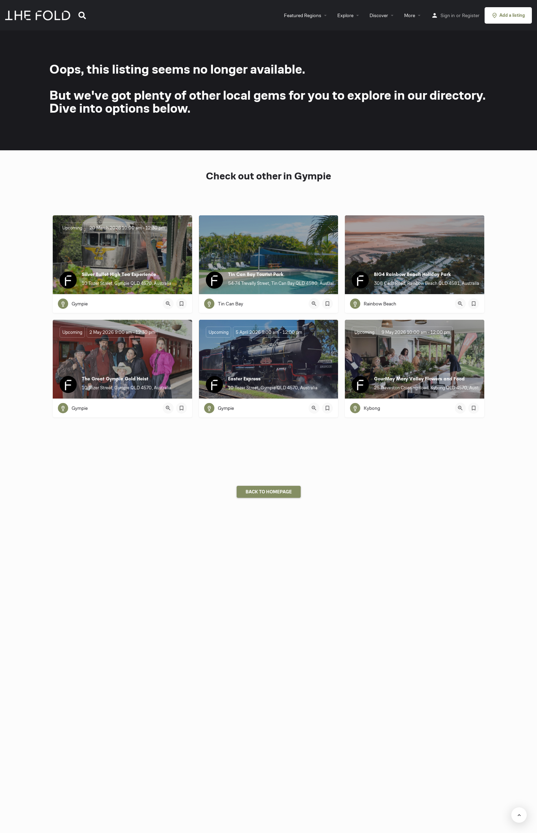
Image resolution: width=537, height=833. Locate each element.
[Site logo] (38, 14)
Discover (379, 15)
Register (470, 15)
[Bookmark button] (181, 303)
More (409, 15)
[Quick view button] (168, 303)
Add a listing (508, 15)
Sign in (447, 15)
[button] (82, 15)
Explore (345, 15)
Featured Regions (302, 15)
